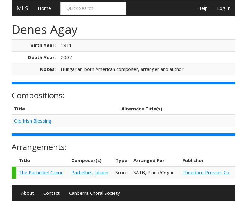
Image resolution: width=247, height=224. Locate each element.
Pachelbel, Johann (89, 172)
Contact (51, 193)
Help (203, 8)
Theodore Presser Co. (206, 172)
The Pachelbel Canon (41, 172)
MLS (22, 8)
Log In (224, 8)
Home (44, 8)
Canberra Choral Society (94, 193)
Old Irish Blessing (32, 121)
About (27, 193)
